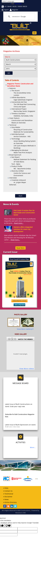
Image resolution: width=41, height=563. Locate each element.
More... (33, 447)
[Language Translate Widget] (13, 1)
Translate (16, 4)
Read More (20, 248)
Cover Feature (14, 118)
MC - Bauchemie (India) (22, 169)
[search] (20, 16)
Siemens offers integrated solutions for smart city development (23, 229)
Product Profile (16, 166)
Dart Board (15, 157)
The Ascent (15, 91)
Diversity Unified (17, 171)
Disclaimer (8, 497)
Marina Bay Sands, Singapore (24, 111)
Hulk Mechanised (17, 134)
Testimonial (9, 494)
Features (12, 88)
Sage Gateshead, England (23, 100)
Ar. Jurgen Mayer (20, 182)
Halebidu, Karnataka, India (23, 116)
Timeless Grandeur (18, 113)
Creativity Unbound (18, 180)
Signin (6, 10)
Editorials (12, 185)
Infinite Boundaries (18, 97)
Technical (12, 125)
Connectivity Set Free (19, 102)
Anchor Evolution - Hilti (22, 136)
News (7, 499)
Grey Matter (15, 127)
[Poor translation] (7, 525)
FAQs (6, 488)
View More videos (26, 369)
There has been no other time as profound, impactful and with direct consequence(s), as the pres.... (20, 221)
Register (15, 10)
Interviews (13, 178)
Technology (15, 139)
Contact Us (8, 491)
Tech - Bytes (15, 164)
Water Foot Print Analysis (23, 152)
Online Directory (11, 502)
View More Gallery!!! (25, 329)
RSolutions (18, 513)
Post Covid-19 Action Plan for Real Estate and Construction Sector (24, 212)
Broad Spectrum (15, 155)
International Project (18, 109)
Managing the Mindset (19, 150)
